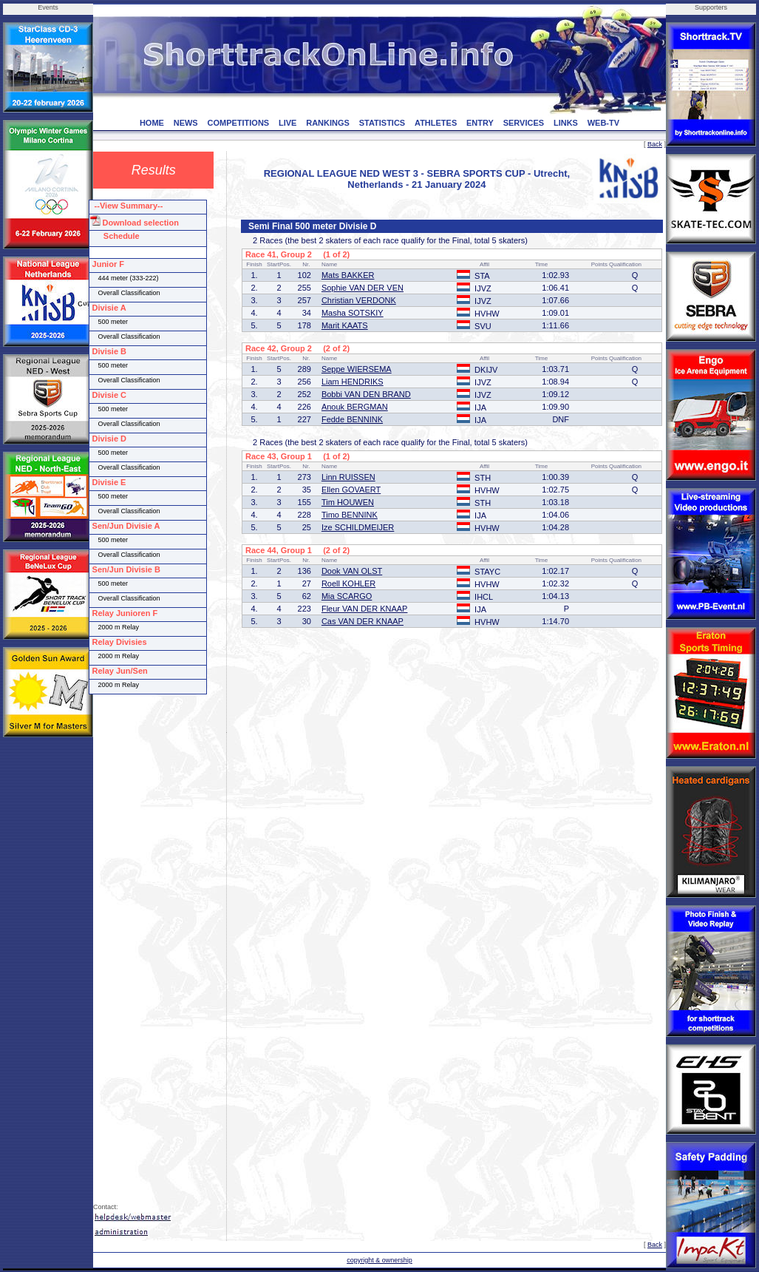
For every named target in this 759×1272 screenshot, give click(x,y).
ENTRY (480, 122)
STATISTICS (382, 122)
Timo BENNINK (349, 514)
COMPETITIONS (238, 122)
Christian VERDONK (358, 300)
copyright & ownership (379, 1260)
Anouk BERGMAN (354, 406)
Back (654, 144)
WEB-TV (603, 122)
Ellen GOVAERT (351, 489)
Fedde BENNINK (352, 419)
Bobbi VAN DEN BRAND (366, 394)
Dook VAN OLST (351, 570)
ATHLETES (436, 122)
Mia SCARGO (346, 596)
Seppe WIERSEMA (356, 369)
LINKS (566, 122)
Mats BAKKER (348, 275)
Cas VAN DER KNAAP (362, 621)
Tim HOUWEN (347, 502)
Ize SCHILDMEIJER (357, 527)
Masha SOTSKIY (352, 312)
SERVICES (523, 122)
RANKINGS (328, 122)
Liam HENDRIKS (352, 381)
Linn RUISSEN (348, 477)
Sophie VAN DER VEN (362, 287)
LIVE (287, 122)
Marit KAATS (344, 325)
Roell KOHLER (348, 583)
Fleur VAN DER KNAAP (364, 608)
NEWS (186, 122)
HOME (152, 122)
